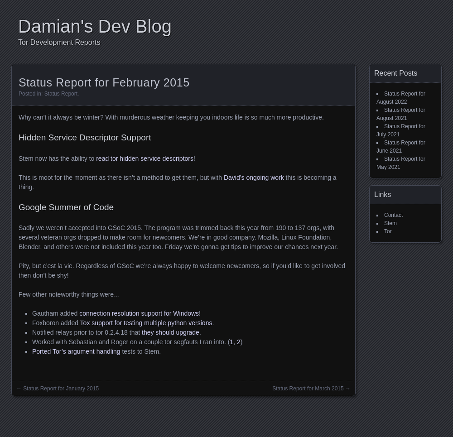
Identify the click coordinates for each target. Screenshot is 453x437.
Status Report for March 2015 (307, 388)
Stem (390, 223)
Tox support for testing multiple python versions (146, 323)
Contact (393, 215)
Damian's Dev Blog (95, 26)
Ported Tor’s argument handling (76, 351)
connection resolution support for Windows (139, 313)
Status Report (60, 94)
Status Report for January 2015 (61, 388)
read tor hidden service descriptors (144, 158)
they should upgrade (170, 332)
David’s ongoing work (254, 177)
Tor (388, 231)
